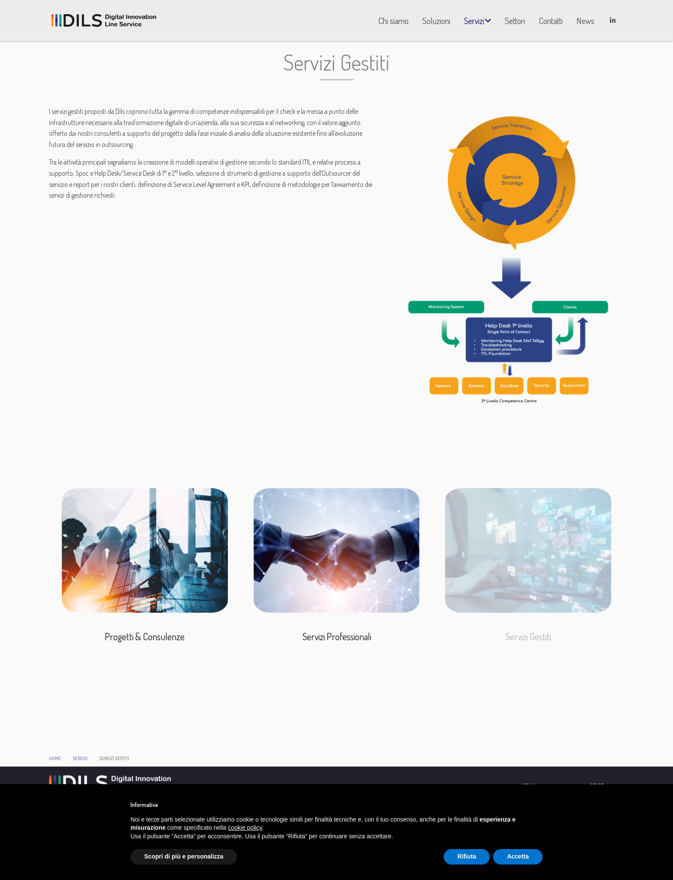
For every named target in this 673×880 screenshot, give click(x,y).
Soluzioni (436, 20)
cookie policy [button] (245, 827)
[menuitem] (393, 21)
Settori (515, 20)
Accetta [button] (518, 856)
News (585, 20)
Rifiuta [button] (467, 856)
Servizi (474, 20)
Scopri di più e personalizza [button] (183, 856)
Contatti (551, 20)
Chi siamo (393, 20)
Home (55, 762)
